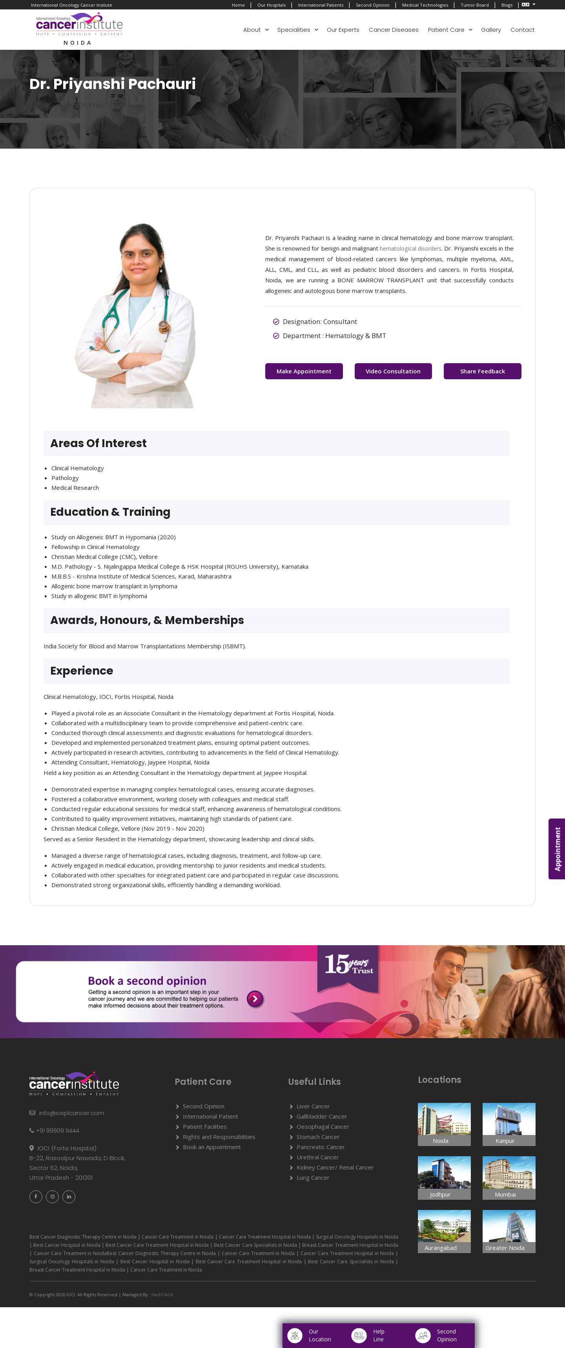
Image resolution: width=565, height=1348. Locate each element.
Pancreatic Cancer (321, 1149)
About (252, 29)
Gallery (491, 29)
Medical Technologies (425, 5)
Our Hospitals (271, 5)
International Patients (320, 5)
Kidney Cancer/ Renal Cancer (335, 1170)
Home (238, 5)
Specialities (293, 29)
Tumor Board (475, 5)
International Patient (210, 1119)
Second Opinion (373, 5)
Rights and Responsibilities (219, 1139)
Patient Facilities (205, 1129)
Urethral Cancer (318, 1160)
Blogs (506, 5)
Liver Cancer (313, 1109)
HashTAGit (161, 1298)
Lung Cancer (313, 1180)
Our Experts (343, 29)
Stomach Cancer (318, 1139)
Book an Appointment (212, 1149)
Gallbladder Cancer (322, 1119)
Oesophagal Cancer (323, 1129)
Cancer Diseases (394, 29)
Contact (522, 29)
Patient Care (446, 29)
